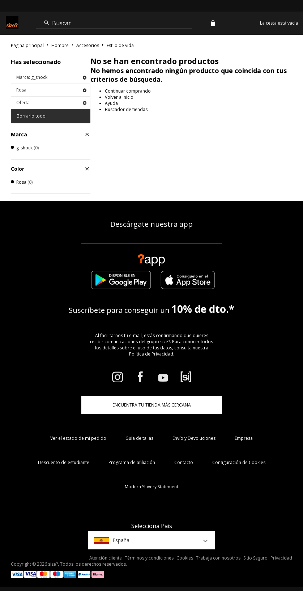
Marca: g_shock (51, 77)
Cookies (184, 558)
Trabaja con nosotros (218, 558)
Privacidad (281, 558)
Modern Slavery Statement (151, 487)
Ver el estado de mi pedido (78, 438)
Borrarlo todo (31, 116)
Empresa (244, 438)
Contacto (183, 462)
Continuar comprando (128, 91)
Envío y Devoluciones (193, 438)
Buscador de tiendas (126, 109)
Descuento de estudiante (63, 462)
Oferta (51, 102)
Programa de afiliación (131, 462)
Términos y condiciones (149, 558)
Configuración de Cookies (238, 462)
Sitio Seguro (255, 558)
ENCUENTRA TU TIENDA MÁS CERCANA (151, 405)
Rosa (51, 90)
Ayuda (111, 103)
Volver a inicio (119, 97)
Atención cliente (105, 558)
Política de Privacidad (151, 354)
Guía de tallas (139, 438)
